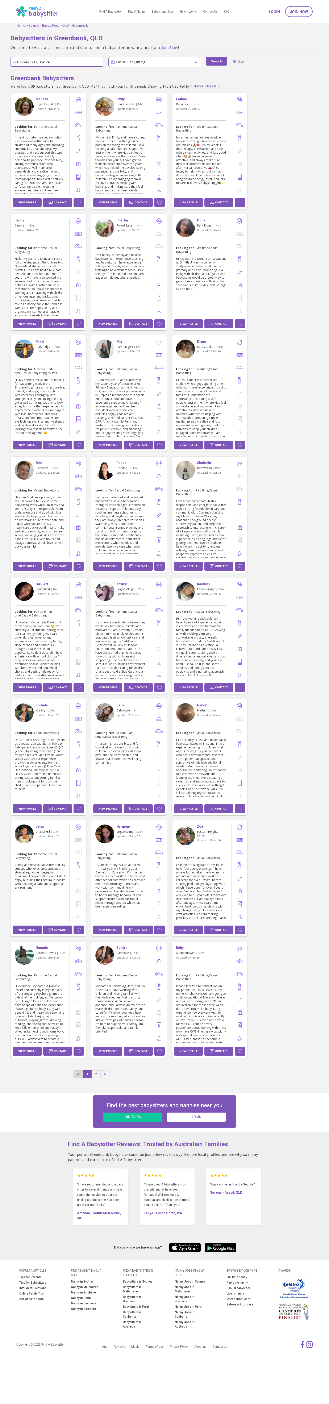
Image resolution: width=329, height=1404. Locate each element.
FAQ (226, 11)
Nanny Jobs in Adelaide (184, 1324)
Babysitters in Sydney (137, 1281)
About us (200, 1346)
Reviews (119, 1346)
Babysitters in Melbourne (132, 1289)
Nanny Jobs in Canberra (184, 1314)
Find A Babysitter (110, 11)
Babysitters (50, 26)
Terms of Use (155, 1346)
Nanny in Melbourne (84, 1287)
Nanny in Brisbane (83, 1292)
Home (20, 26)
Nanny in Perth (81, 1298)
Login (274, 11)
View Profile (27, 202)
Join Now (299, 11)
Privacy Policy (179, 1346)
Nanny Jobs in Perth (188, 1306)
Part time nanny (237, 1282)
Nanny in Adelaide (83, 1308)
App (105, 1346)
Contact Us (210, 11)
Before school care (239, 1304)
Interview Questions (32, 1288)
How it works (188, 11)
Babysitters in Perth (136, 1306)
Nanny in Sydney (82, 1281)
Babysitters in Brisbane (132, 1299)
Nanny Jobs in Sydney (190, 1281)
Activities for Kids (31, 1299)
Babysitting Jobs (163, 11)
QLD (65, 26)
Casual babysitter (238, 1288)
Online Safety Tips (31, 1293)
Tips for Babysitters (32, 1282)
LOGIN (196, 1117)
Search (34, 26)
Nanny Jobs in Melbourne (184, 1289)
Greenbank (80, 26)
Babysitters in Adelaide (132, 1324)
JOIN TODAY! (132, 1117)
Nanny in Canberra (83, 1303)
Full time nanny (236, 1277)
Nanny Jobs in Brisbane (184, 1299)
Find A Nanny (136, 11)
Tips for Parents (30, 1277)
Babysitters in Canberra (132, 1314)
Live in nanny (235, 1293)
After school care (238, 1299)
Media (135, 1346)
